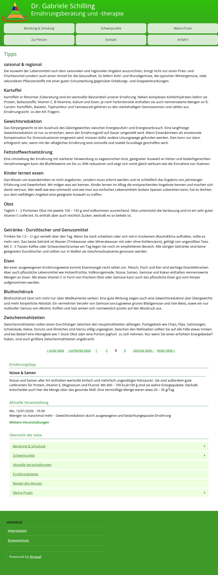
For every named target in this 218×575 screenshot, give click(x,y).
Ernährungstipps (26, 474)
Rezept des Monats (27, 483)
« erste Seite (55, 350)
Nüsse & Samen (22, 373)
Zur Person (39, 39)
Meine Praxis (107, 492)
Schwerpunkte (111, 28)
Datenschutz (18, 540)
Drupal (35, 556)
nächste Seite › (143, 350)
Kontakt (111, 39)
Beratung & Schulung (39, 28)
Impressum (17, 530)
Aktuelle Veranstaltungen (32, 464)
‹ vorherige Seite (79, 350)
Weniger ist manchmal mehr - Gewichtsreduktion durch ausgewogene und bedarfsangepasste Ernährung (90, 415)
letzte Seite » (166, 350)
